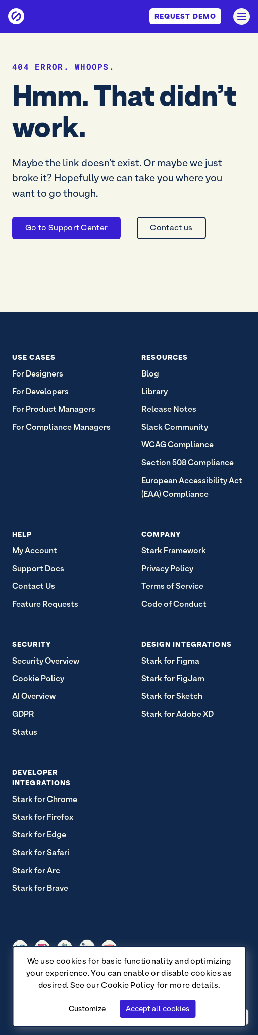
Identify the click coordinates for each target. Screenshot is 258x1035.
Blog (150, 374)
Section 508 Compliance (187, 462)
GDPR (23, 714)
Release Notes (168, 409)
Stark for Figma (170, 661)
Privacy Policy (167, 568)
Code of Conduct (174, 604)
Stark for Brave (40, 888)
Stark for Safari (40, 852)
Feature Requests (45, 604)
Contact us (171, 227)
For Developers (40, 391)
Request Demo (185, 16)
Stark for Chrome (44, 799)
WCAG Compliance (177, 444)
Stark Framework (173, 550)
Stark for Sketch (171, 696)
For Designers (37, 374)
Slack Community (174, 427)
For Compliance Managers (61, 427)
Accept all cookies (157, 1008)
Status (24, 732)
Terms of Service (172, 586)
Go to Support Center (66, 227)
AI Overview (34, 696)
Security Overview (45, 661)
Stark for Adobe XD (177, 714)
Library (154, 391)
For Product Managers (53, 409)
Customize (87, 1008)
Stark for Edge (39, 834)
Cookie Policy (127, 985)
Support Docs (38, 568)
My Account (34, 550)
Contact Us (33, 586)
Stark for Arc (36, 870)
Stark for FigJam (172, 678)
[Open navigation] (241, 16)
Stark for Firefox (42, 817)
